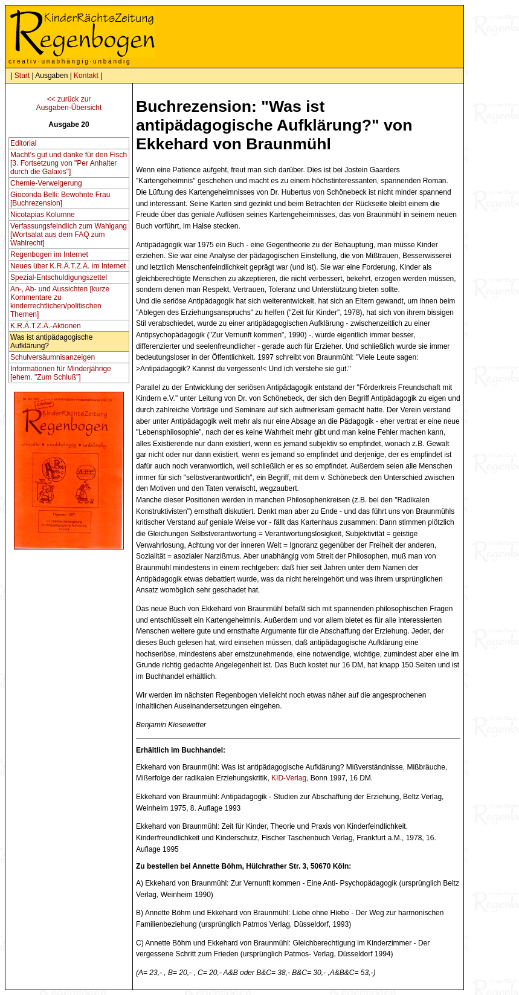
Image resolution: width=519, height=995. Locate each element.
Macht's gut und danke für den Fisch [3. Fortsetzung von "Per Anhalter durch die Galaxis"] (68, 163)
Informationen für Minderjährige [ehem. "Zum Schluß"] (60, 373)
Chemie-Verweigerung (46, 183)
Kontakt (86, 75)
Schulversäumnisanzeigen (52, 357)
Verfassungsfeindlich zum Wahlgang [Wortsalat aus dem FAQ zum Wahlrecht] (68, 234)
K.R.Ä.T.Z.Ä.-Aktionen (45, 326)
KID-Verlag (288, 778)
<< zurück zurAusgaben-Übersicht (69, 103)
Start (22, 75)
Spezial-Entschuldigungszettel (58, 277)
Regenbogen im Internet (49, 254)
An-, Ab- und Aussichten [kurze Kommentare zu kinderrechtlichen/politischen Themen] (59, 302)
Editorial (23, 143)
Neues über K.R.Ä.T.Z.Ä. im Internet (68, 266)
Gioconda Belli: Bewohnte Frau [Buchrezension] (60, 198)
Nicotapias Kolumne (42, 214)
